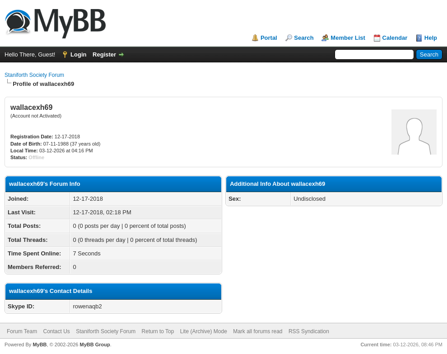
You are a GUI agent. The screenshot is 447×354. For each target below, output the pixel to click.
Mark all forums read (257, 331)
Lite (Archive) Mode (203, 331)
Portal (269, 37)
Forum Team (22, 331)
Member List (348, 37)
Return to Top (158, 331)
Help (430, 37)
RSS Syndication (309, 331)
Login (78, 54)
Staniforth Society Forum (34, 75)
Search (303, 37)
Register (104, 54)
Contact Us (56, 331)
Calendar (395, 37)
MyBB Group (94, 344)
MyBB (40, 344)
